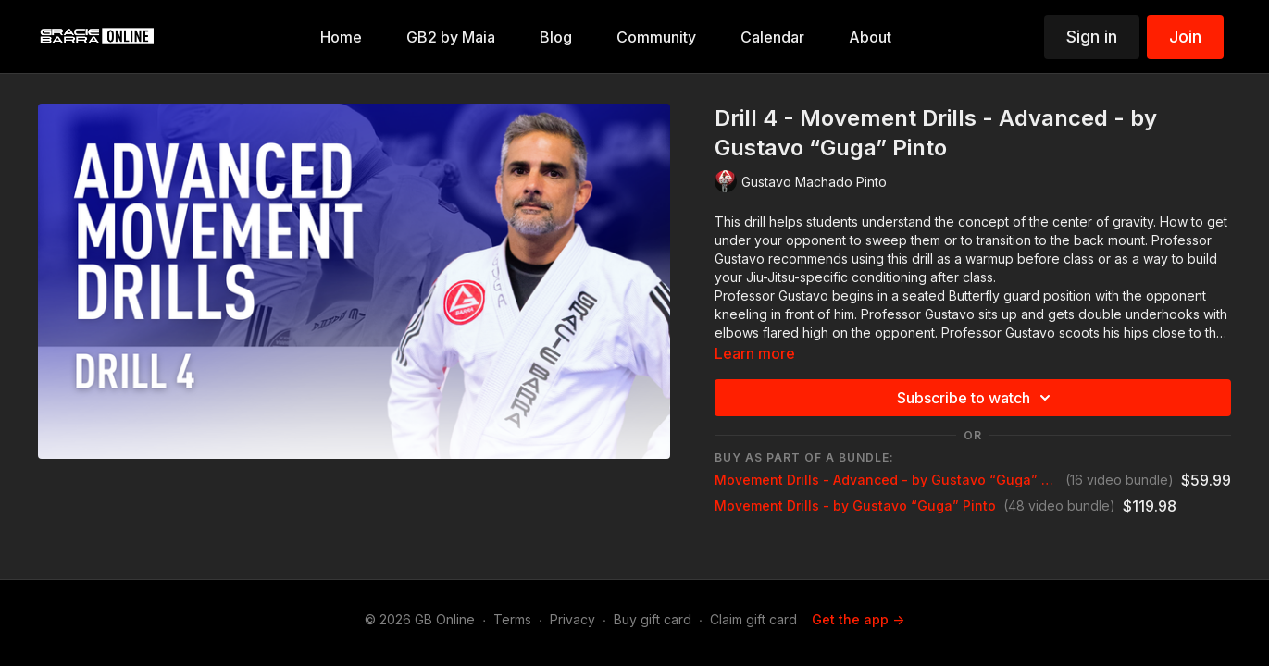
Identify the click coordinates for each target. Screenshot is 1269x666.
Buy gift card (652, 619)
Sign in (1091, 36)
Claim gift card (753, 619)
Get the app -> (858, 619)
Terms (512, 619)
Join (1185, 36)
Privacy (572, 619)
